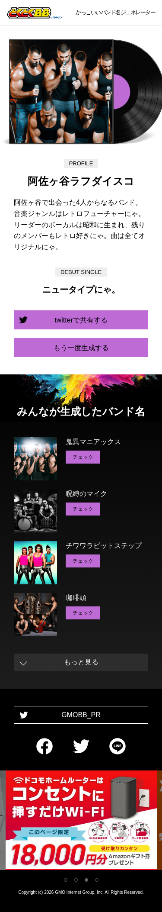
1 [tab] (65, 880)
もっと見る (81, 662)
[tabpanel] (81, 821)
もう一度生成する (81, 347)
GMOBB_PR (81, 715)
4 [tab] (97, 880)
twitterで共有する (81, 320)
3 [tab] (86, 880)
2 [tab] (76, 880)
